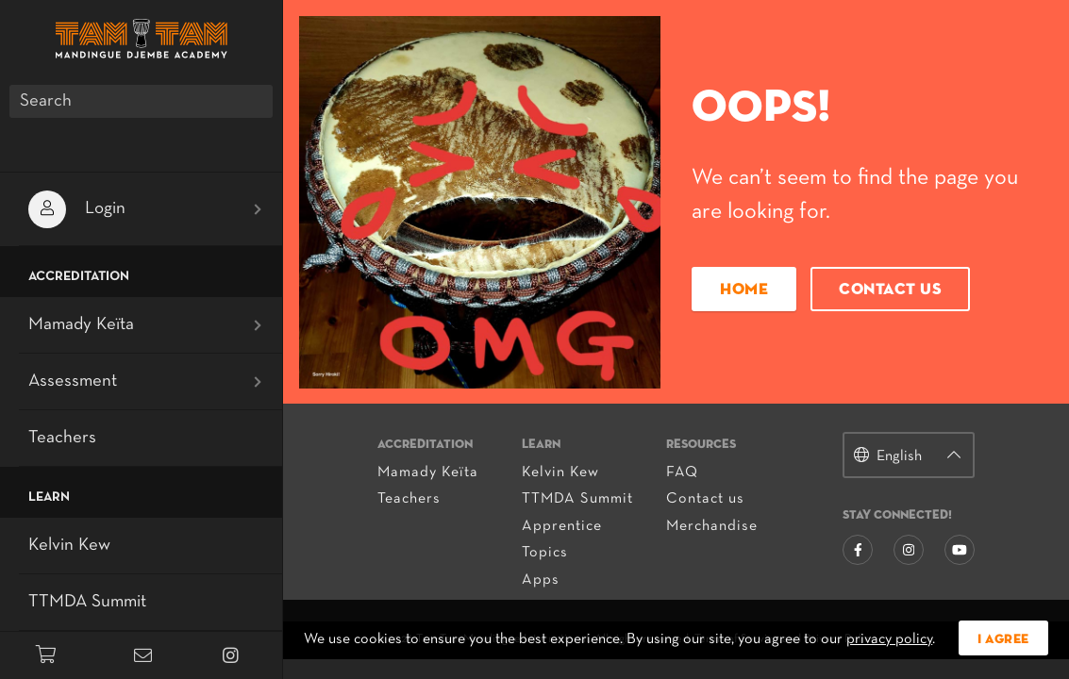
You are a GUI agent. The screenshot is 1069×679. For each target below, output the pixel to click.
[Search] (141, 101)
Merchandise (712, 526)
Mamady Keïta (427, 472)
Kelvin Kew (560, 472)
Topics (545, 552)
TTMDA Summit (577, 498)
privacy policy (889, 639)
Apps (541, 580)
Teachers (409, 498)
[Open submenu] (257, 209)
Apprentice (562, 526)
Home (744, 290)
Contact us (890, 290)
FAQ (682, 472)
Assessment (72, 381)
